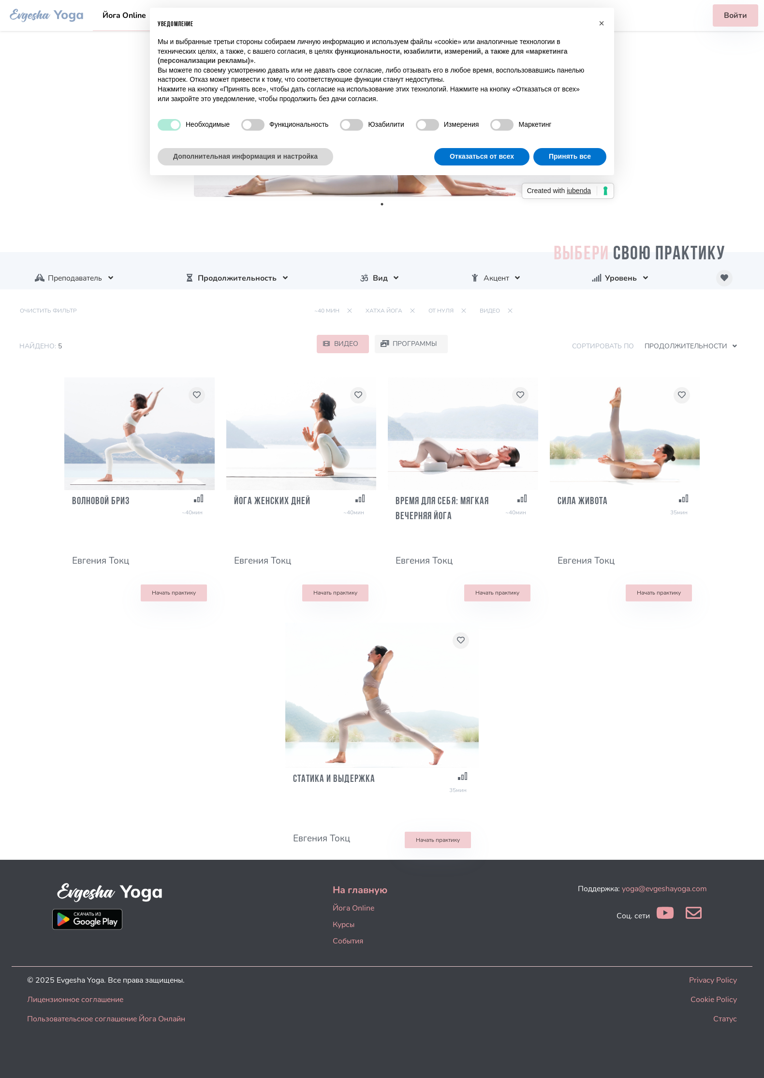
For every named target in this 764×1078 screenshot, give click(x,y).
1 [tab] (382, 204)
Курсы (343, 924)
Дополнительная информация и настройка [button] (245, 156)
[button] (601, 23)
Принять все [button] (570, 156)
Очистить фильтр (48, 310)
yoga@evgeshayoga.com (664, 888)
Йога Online (124, 15)
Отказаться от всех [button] (482, 156)
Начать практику (174, 593)
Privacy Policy (713, 980)
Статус (725, 1019)
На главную (360, 890)
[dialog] (746, 1058)
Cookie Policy (714, 999)
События (348, 941)
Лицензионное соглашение (75, 999)
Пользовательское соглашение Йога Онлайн (106, 1019)
